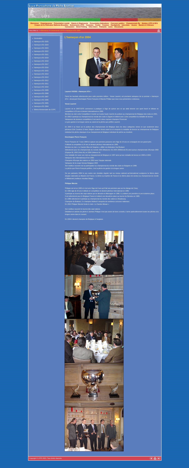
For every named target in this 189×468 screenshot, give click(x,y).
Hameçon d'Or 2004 (73, 30)
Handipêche (115, 25)
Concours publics (117, 23)
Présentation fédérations (99, 23)
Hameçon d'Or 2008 (41, 93)
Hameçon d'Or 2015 (41, 71)
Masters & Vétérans (146, 25)
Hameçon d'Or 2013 (41, 77)
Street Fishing (81, 27)
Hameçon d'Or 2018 (41, 61)
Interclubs (126, 25)
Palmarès (103, 27)
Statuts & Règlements (79, 23)
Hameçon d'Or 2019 (41, 58)
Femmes (105, 25)
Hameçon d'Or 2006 (41, 100)
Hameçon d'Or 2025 (41, 41)
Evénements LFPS (77, 25)
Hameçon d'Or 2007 (41, 96)
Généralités (38, 38)
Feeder (98, 25)
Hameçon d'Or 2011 (41, 84)
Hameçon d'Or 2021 (41, 54)
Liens (110, 27)
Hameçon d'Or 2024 (41, 45)
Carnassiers (69, 27)
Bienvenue (35, 23)
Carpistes (89, 25)
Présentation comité (61, 23)
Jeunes (134, 25)
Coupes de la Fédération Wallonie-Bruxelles (51, 25)
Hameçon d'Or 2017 (41, 64)
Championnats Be (133, 23)
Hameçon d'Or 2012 (41, 80)
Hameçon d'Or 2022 (41, 51)
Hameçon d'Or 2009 (41, 90)
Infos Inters (93, 27)
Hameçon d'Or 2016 (41, 67)
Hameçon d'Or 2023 (41, 48)
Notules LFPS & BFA (150, 23)
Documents (118, 27)
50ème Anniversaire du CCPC (45, 109)
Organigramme (46, 23)
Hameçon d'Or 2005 (41, 103)
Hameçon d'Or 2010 (41, 87)
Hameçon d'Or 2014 (41, 74)
